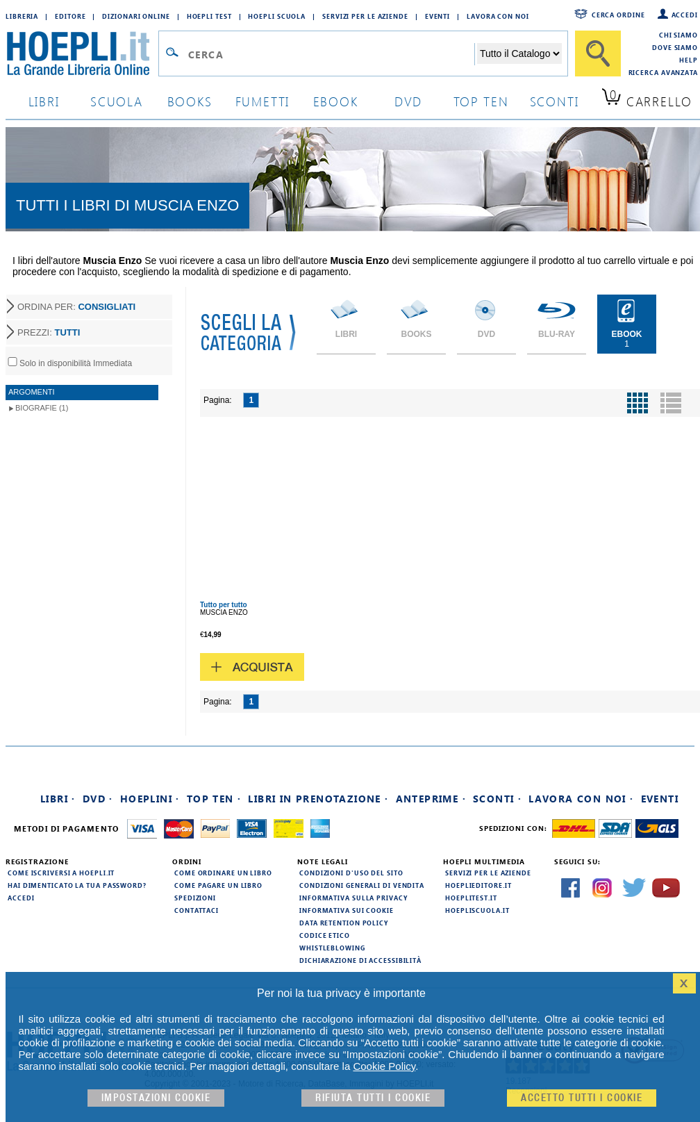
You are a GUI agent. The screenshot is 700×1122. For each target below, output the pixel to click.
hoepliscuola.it (477, 910)
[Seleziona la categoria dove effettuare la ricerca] (519, 53)
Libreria (22, 16)
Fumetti (262, 101)
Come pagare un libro (218, 885)
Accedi (685, 14)
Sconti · (497, 798)
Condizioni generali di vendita (361, 885)
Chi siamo (678, 35)
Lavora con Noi (498, 16)
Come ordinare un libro (223, 872)
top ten (481, 101)
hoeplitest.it (471, 897)
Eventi (437, 16)
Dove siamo (675, 47)
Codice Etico (324, 935)
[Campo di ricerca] (331, 54)
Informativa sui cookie (346, 910)
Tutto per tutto (223, 605)
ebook (335, 101)
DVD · (98, 798)
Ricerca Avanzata (663, 72)
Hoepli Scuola (277, 16)
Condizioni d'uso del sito (351, 872)
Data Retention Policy (343, 922)
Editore (70, 16)
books (189, 101)
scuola (116, 101)
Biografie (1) (41, 408)
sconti (554, 101)
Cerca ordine (618, 14)
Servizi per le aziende (365, 16)
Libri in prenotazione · (318, 798)
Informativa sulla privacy (353, 897)
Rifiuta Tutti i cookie (373, 1098)
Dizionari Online (135, 16)
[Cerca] (598, 53)
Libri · (58, 798)
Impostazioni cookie (156, 1098)
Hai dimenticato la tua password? (77, 885)
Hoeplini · (150, 798)
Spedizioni (195, 897)
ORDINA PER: (76, 307)
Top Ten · (214, 798)
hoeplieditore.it (478, 885)
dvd (408, 101)
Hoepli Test (209, 16)
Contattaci (196, 910)
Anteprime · (431, 798)
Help (688, 60)
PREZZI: (48, 332)
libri (44, 101)
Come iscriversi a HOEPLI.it (61, 872)
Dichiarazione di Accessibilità (360, 960)
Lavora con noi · (580, 798)
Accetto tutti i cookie (581, 1098)
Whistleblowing (332, 947)
